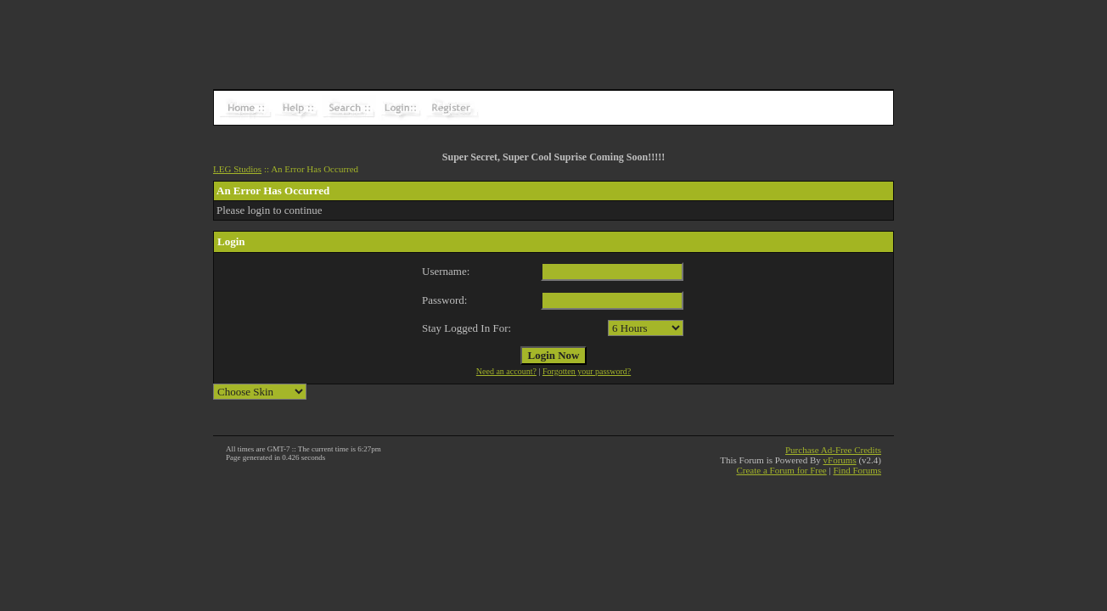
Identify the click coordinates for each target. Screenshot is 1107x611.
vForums (840, 460)
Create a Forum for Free (781, 470)
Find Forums (857, 470)
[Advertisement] (553, 38)
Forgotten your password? (586, 371)
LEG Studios (237, 169)
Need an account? (506, 371)
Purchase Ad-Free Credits (833, 450)
